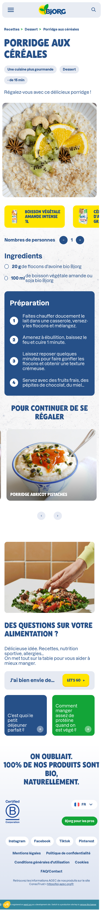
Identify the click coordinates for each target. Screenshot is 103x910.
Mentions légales (27, 853)
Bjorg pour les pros (79, 821)
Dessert (31, 29)
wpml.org (29, 905)
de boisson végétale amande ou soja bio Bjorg (48, 278)
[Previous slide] (43, 516)
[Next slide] (60, 516)
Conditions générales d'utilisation (42, 862)
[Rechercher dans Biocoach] (37, 680)
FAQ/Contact (51, 872)
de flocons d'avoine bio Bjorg (43, 266)
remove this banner (90, 905)
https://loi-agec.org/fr (60, 884)
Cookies (82, 862)
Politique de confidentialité (68, 853)
